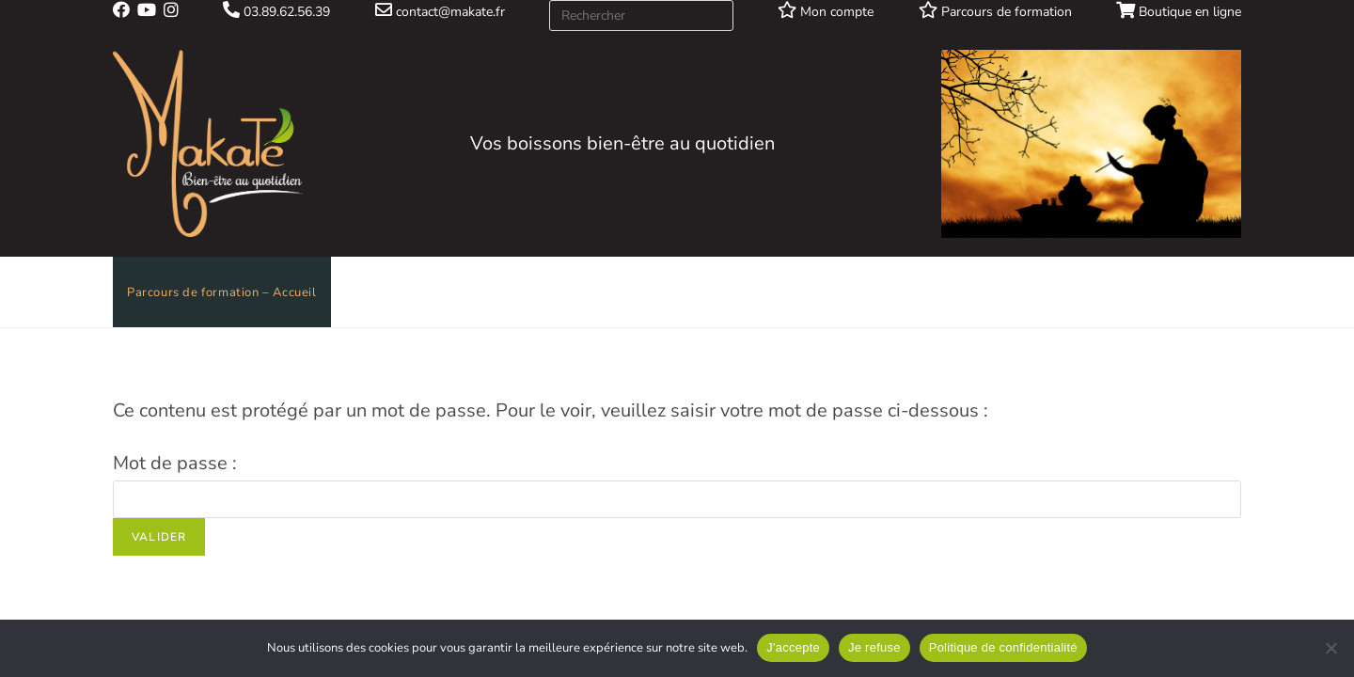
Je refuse (874, 647)
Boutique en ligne (1178, 12)
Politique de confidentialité (1003, 647)
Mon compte (826, 12)
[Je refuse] (1330, 647)
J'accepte (793, 647)
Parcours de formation (995, 12)
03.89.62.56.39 (276, 12)
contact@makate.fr (440, 12)
